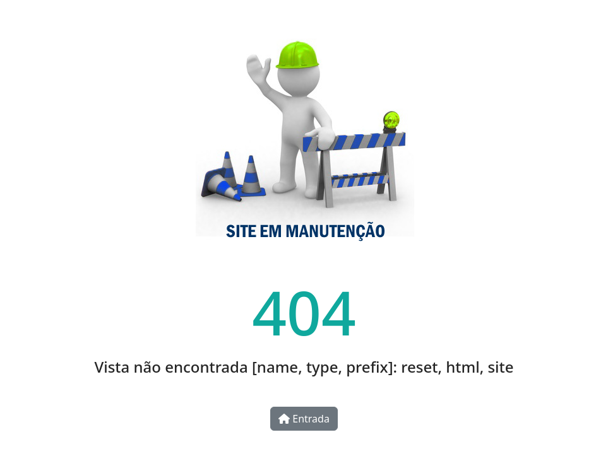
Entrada (304, 419)
